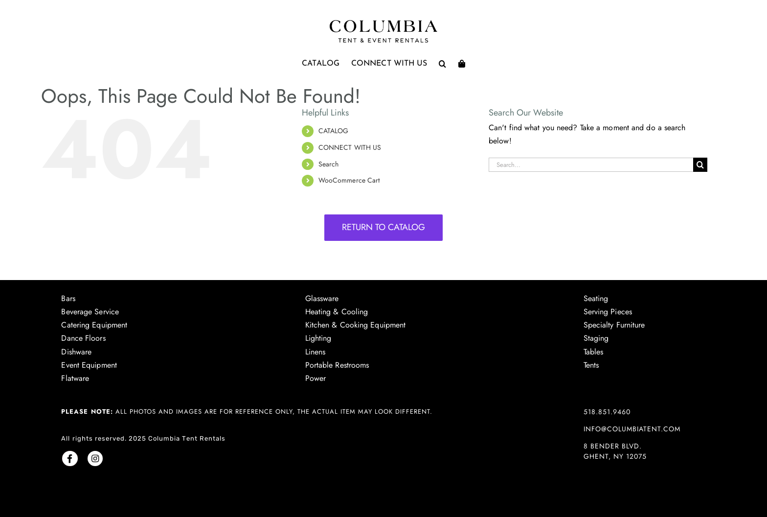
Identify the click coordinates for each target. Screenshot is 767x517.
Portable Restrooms (337, 365)
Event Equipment (89, 365)
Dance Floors (83, 338)
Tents (591, 365)
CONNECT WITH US (350, 147)
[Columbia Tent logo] (383, 22)
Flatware (75, 378)
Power (315, 378)
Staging (596, 338)
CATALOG (333, 131)
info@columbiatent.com (632, 429)
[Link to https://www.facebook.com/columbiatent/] (69, 458)
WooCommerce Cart (349, 180)
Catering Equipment (94, 324)
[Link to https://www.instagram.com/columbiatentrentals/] (95, 458)
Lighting (318, 338)
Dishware (76, 351)
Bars (68, 298)
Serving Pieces (608, 311)
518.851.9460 (607, 412)
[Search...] (591, 165)
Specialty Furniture (614, 324)
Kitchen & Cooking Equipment (355, 324)
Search (328, 164)
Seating (596, 298)
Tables (594, 351)
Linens (315, 351)
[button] (442, 63)
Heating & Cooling (336, 311)
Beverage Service (90, 311)
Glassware (322, 298)
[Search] (700, 165)
